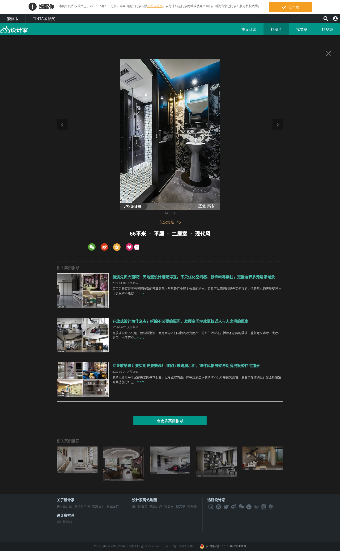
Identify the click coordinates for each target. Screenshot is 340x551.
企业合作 (113, 506)
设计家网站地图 (144, 499)
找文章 (301, 29)
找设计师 (248, 29)
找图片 (276, 29)
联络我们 (98, 506)
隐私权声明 (82, 506)
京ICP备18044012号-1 (180, 546)
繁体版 (12, 18)
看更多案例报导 (170, 420)
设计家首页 (139, 506)
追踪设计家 (216, 499)
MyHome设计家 (14, 29)
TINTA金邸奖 (44, 18)
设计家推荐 (65, 515)
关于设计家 (65, 499)
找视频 (327, 29)
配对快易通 (64, 521)
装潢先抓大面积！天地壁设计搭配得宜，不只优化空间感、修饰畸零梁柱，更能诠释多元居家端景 (193, 277)
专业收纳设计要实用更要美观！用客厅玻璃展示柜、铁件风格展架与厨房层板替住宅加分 (186, 365)
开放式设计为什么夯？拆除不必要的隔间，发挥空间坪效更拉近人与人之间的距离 (180, 321)
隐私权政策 (155, 6)
